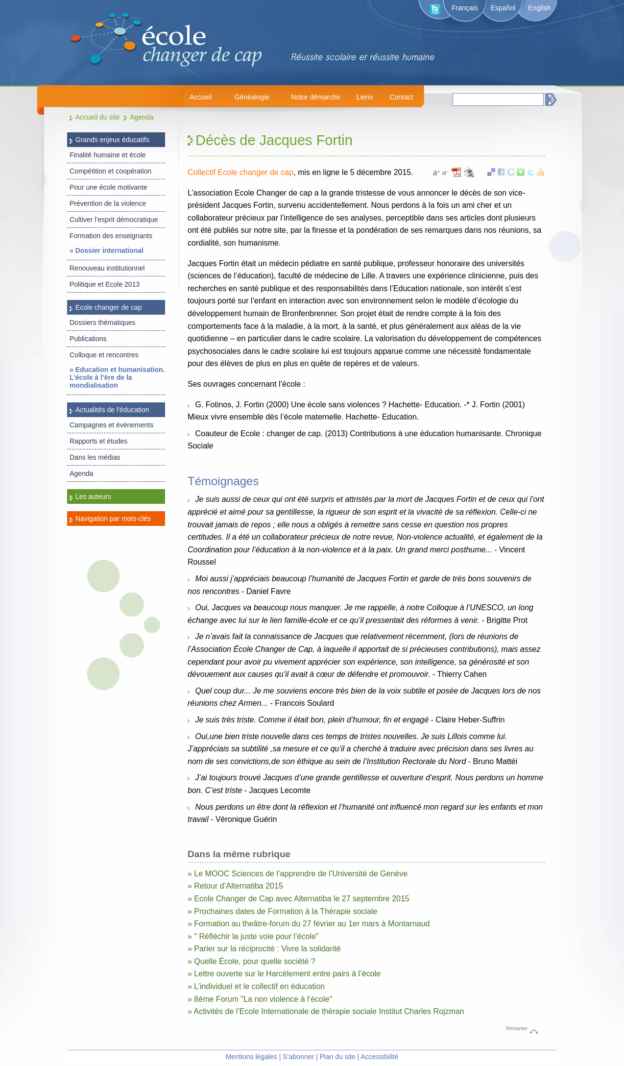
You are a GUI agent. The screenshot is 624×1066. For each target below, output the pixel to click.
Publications (88, 339)
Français (465, 8)
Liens (365, 97)
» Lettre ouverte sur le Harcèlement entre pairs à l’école (284, 973)
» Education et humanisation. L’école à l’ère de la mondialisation (117, 377)
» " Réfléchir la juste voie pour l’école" (253, 936)
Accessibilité (379, 1057)
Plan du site (337, 1057)
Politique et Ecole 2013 (105, 284)
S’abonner (298, 1057)
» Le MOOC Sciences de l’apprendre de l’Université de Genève (298, 873)
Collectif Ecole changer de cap (240, 172)
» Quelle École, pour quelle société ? (251, 961)
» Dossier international (107, 250)
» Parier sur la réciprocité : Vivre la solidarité (264, 948)
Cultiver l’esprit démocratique (114, 219)
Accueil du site (97, 117)
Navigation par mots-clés (113, 518)
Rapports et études (98, 441)
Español (503, 8)
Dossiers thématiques (103, 322)
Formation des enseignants (111, 236)
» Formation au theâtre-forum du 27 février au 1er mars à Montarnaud (309, 923)
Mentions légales (251, 1057)
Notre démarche (315, 97)
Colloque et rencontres (104, 355)
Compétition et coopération (110, 171)
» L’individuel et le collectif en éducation (256, 986)
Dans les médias (95, 457)
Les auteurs (93, 496)
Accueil (201, 97)
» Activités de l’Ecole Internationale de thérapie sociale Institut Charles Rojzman (326, 1011)
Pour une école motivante (108, 187)
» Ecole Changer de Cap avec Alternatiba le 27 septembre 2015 (298, 898)
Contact (401, 97)
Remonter (517, 1028)
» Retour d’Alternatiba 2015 (235, 886)
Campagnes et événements (111, 425)
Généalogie (252, 97)
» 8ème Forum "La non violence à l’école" (260, 999)
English (539, 8)
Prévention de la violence (108, 203)
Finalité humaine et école (108, 155)
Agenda (141, 117)
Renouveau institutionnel (107, 268)
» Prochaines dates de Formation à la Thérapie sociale (282, 911)
